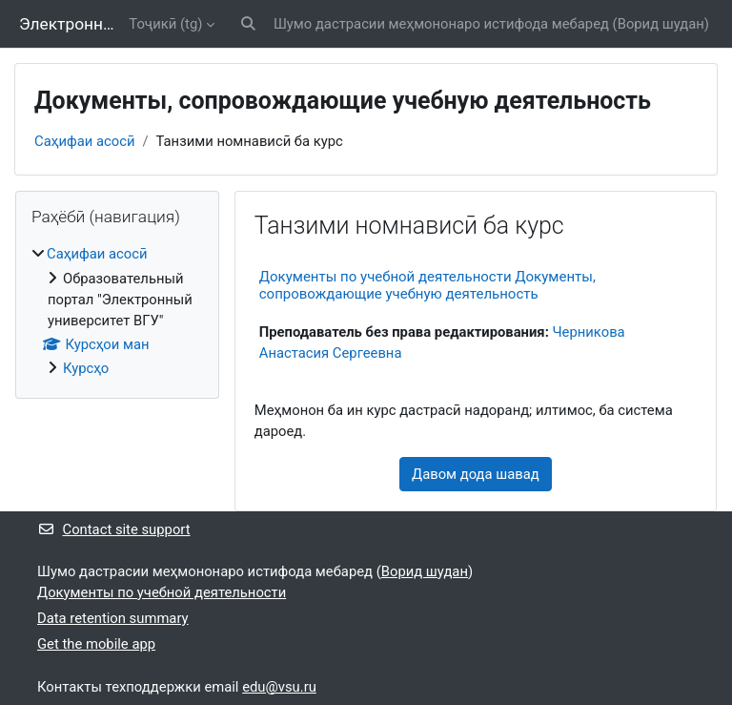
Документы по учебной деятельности (161, 592)
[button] (248, 23)
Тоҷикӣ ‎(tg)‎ (165, 23)
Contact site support (114, 529)
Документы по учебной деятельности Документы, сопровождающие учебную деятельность (427, 285)
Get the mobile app (96, 644)
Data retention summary (113, 618)
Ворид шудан (661, 23)
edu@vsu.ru (279, 686)
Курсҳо (86, 368)
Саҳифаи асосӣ (84, 141)
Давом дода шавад (475, 474)
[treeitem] (117, 311)
